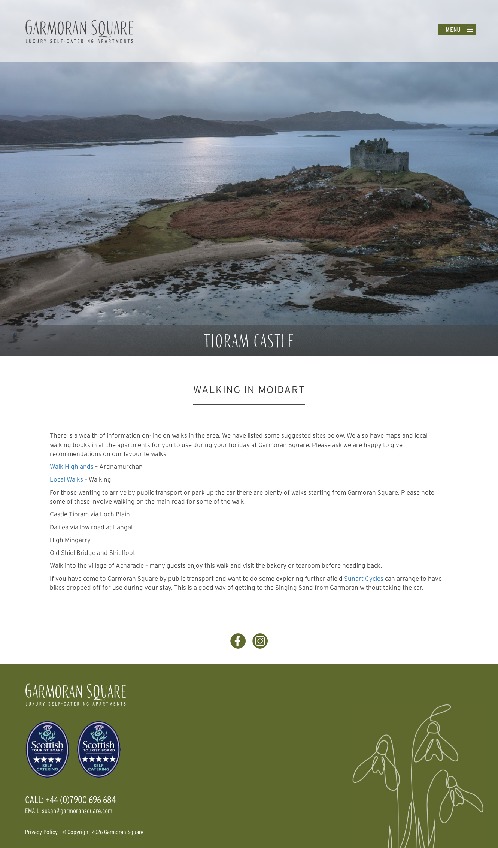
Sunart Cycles (363, 578)
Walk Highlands (72, 466)
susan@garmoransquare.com (77, 811)
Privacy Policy (41, 831)
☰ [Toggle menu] (469, 29)
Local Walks (66, 479)
